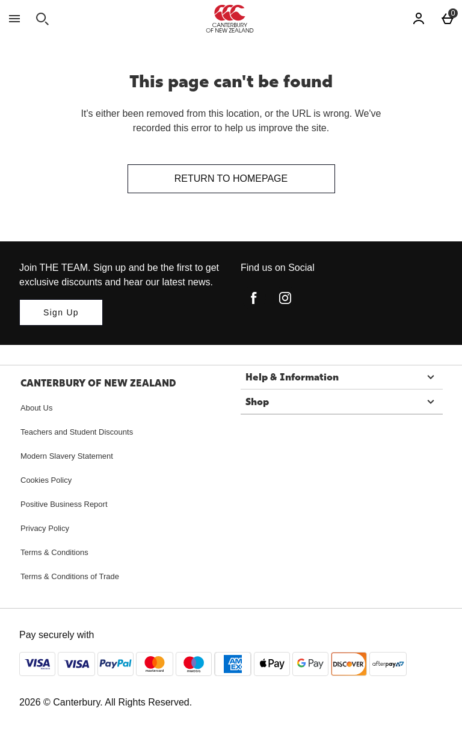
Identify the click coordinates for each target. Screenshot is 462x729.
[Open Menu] (14, 18)
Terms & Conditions (54, 552)
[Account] (418, 18)
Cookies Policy (46, 480)
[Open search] (42, 18)
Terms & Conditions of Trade (69, 576)
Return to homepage (231, 178)
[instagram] (285, 298)
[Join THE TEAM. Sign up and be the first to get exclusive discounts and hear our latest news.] (61, 312)
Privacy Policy (44, 528)
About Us (36, 407)
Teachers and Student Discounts (76, 431)
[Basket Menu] (447, 18)
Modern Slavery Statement (66, 456)
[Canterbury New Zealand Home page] (229, 19)
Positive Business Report (64, 504)
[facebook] (254, 298)
